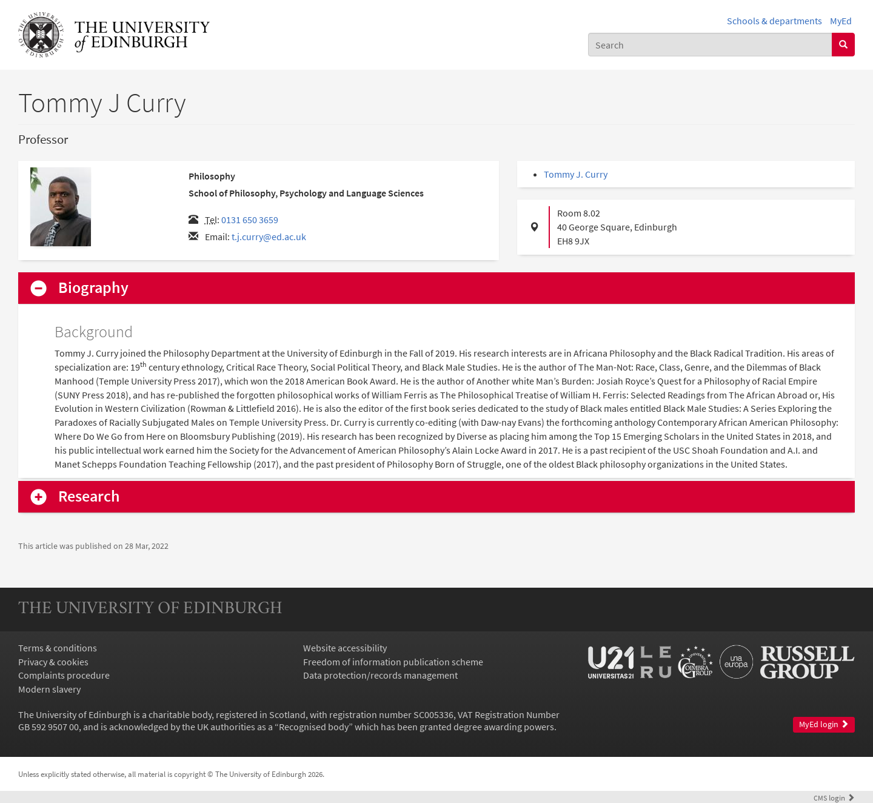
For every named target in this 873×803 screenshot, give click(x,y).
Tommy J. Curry (575, 174)
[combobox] (710, 44)
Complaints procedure (64, 675)
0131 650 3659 (249, 219)
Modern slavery (49, 689)
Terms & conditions (57, 648)
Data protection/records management (380, 675)
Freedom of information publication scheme (393, 662)
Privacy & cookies (53, 662)
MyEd (841, 21)
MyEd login (824, 724)
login (834, 797)
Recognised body (314, 727)
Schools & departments (774, 21)
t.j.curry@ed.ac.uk (269, 236)
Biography (93, 287)
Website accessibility (345, 648)
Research (89, 496)
